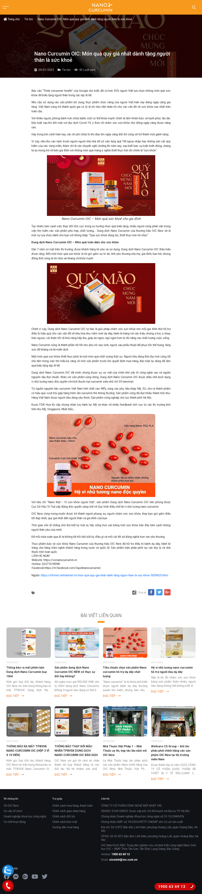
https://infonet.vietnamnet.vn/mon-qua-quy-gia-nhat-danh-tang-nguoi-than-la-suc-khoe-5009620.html (104, 575)
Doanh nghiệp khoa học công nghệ (25, 816)
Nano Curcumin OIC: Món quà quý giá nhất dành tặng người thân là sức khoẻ (85, 19)
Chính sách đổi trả (63, 816)
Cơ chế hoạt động (15, 822)
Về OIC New (11, 805)
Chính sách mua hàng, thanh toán (72, 805)
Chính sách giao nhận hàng (68, 811)
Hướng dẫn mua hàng (65, 827)
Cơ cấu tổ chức (13, 811)
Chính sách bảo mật (64, 822)
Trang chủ (12, 19)
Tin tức (28, 19)
